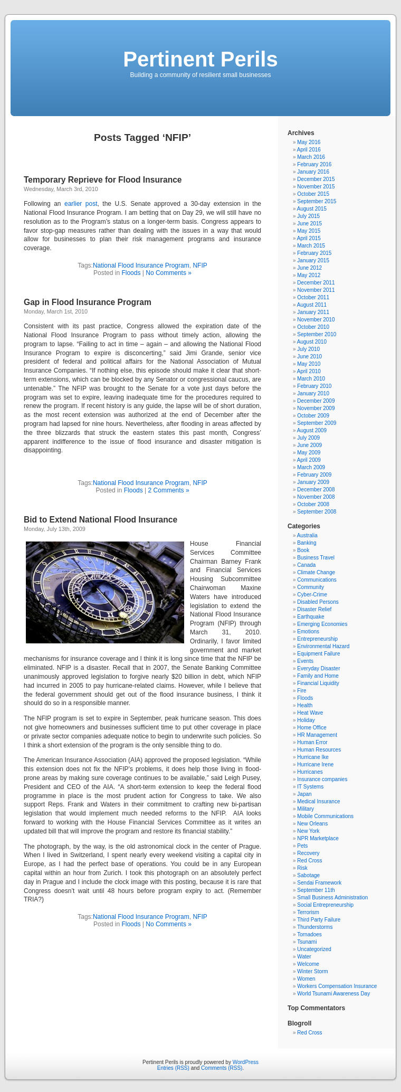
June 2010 (309, 356)
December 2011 (316, 283)
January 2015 (313, 260)
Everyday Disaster (318, 668)
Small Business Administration (332, 897)
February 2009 (314, 475)
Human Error (312, 742)
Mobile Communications (325, 816)
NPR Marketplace (317, 838)
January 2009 (313, 482)
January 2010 (313, 393)
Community (310, 587)
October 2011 (313, 297)
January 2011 (313, 312)
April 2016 (309, 150)
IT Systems (310, 787)
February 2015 (314, 253)
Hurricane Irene (315, 764)
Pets (302, 846)
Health (304, 705)
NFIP (200, 265)
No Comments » (169, 273)
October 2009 (313, 416)
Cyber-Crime (312, 594)
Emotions (308, 631)
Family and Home (317, 676)
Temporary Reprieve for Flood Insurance (103, 179)
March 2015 (311, 246)
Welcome (308, 964)
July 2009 (308, 438)
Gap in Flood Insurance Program (87, 302)
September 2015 (316, 201)
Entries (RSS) (173, 1068)
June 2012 (309, 268)
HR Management (317, 735)
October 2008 (313, 504)
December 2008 (316, 489)
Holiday (305, 720)
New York (308, 831)
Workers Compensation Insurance (337, 986)
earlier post (81, 203)
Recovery (308, 853)
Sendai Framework (319, 883)
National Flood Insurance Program (141, 265)
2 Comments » (168, 490)
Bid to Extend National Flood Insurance (100, 519)
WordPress (246, 1062)
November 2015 (316, 186)
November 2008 (316, 497)
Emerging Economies (322, 624)
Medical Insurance (318, 801)
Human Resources (319, 750)
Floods (130, 273)
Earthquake (310, 617)
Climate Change (316, 572)
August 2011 (312, 305)
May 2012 (308, 275)
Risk (302, 868)
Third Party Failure (318, 920)
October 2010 (313, 327)
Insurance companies (322, 779)
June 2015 (309, 223)
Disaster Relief (314, 609)
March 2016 (311, 157)
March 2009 (311, 467)
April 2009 (309, 460)
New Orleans (312, 824)
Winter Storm (312, 971)
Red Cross (309, 860)
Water (304, 957)
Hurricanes (309, 772)
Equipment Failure (318, 654)
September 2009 (316, 423)
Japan (304, 794)
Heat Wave (310, 713)
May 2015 (308, 231)
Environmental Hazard (323, 646)
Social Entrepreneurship (325, 905)
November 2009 (316, 408)
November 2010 (316, 319)
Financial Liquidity (318, 683)
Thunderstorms (314, 927)
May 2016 (308, 142)
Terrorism (308, 912)
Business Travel (316, 558)
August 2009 (312, 430)
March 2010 (311, 379)
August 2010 (312, 342)
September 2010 (316, 334)
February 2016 (314, 164)
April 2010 (309, 371)
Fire (301, 691)
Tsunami (307, 942)
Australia (307, 535)
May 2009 (308, 452)
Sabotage (308, 875)
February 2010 (314, 386)
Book (303, 550)
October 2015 (313, 194)
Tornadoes (309, 934)
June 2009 (309, 445)
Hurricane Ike (312, 757)
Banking (306, 543)
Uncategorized (314, 949)
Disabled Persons (317, 602)
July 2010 (308, 349)
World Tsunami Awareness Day (333, 993)
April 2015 (309, 238)
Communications (316, 580)
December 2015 (316, 179)
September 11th (316, 890)
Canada (306, 565)
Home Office (311, 727)
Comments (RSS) (221, 1068)
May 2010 (308, 364)
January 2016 (313, 172)
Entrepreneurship (317, 639)
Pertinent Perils (200, 59)
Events (305, 661)
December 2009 (316, 401)
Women (306, 979)
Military (305, 809)
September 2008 (316, 512)
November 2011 (316, 290)
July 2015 (308, 216)
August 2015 (312, 209)
